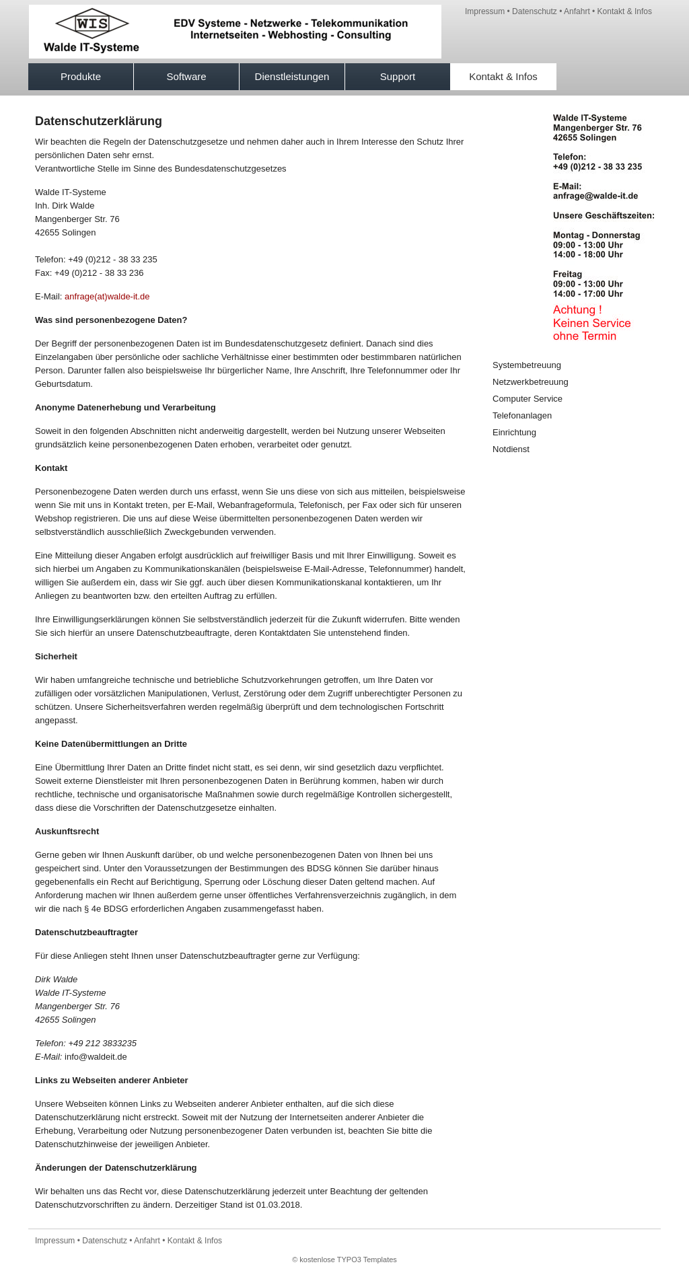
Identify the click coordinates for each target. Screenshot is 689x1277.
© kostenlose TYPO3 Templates (344, 1259)
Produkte (81, 76)
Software (186, 76)
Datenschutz (534, 11)
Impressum (485, 11)
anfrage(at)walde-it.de (107, 296)
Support (398, 76)
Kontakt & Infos (624, 11)
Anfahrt (577, 11)
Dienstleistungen (292, 76)
